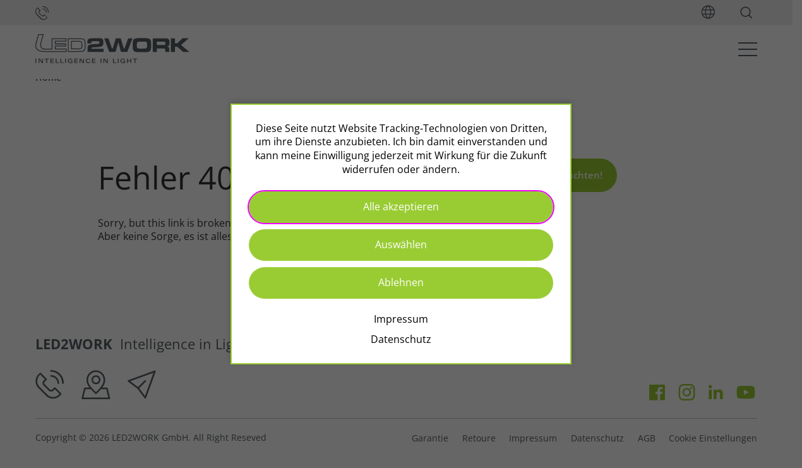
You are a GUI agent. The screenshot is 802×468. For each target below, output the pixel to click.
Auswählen (401, 244)
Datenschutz (401, 339)
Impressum (401, 319)
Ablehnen (401, 282)
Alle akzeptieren (401, 206)
